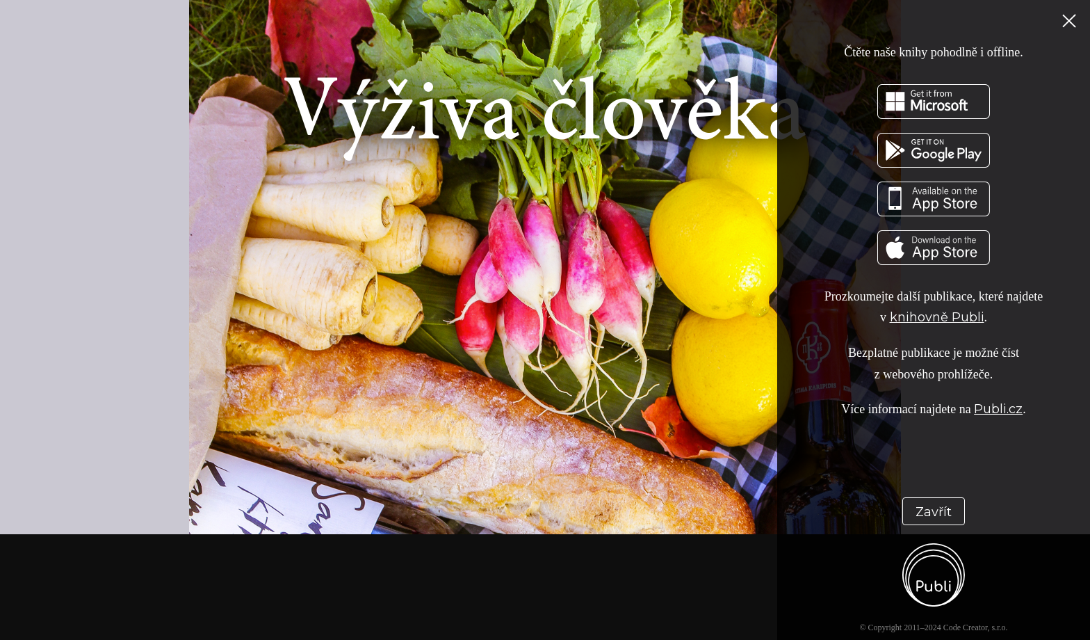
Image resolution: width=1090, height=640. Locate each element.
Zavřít (934, 512)
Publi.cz (998, 409)
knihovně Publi (937, 317)
